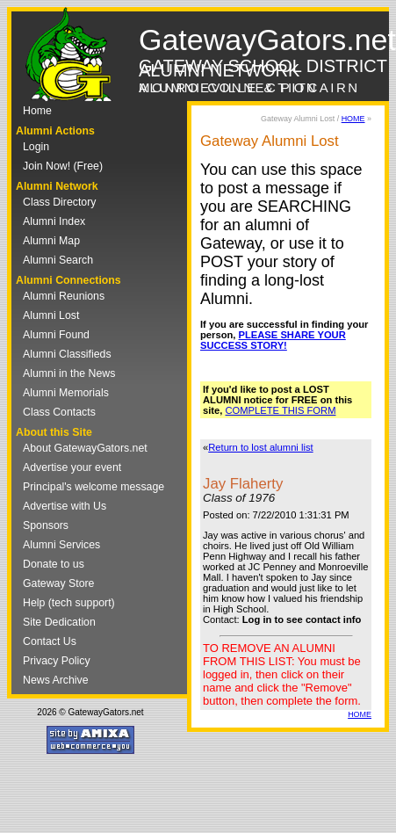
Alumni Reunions (63, 296)
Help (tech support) (69, 603)
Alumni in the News (69, 373)
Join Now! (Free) (63, 166)
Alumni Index (54, 221)
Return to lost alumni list (260, 447)
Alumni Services (61, 545)
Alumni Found (56, 335)
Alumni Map (51, 241)
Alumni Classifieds (67, 354)
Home (37, 111)
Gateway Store (58, 583)
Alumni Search (58, 260)
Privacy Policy (56, 661)
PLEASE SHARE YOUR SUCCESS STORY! (273, 340)
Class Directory (59, 202)
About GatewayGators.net (85, 448)
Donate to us (53, 564)
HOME (353, 118)
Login (36, 147)
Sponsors (45, 525)
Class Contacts (59, 412)
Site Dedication (59, 622)
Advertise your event (72, 467)
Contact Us (49, 641)
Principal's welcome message (93, 487)
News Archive (56, 680)
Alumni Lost (51, 315)
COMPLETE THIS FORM (281, 410)
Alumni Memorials (66, 393)
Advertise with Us (64, 506)
